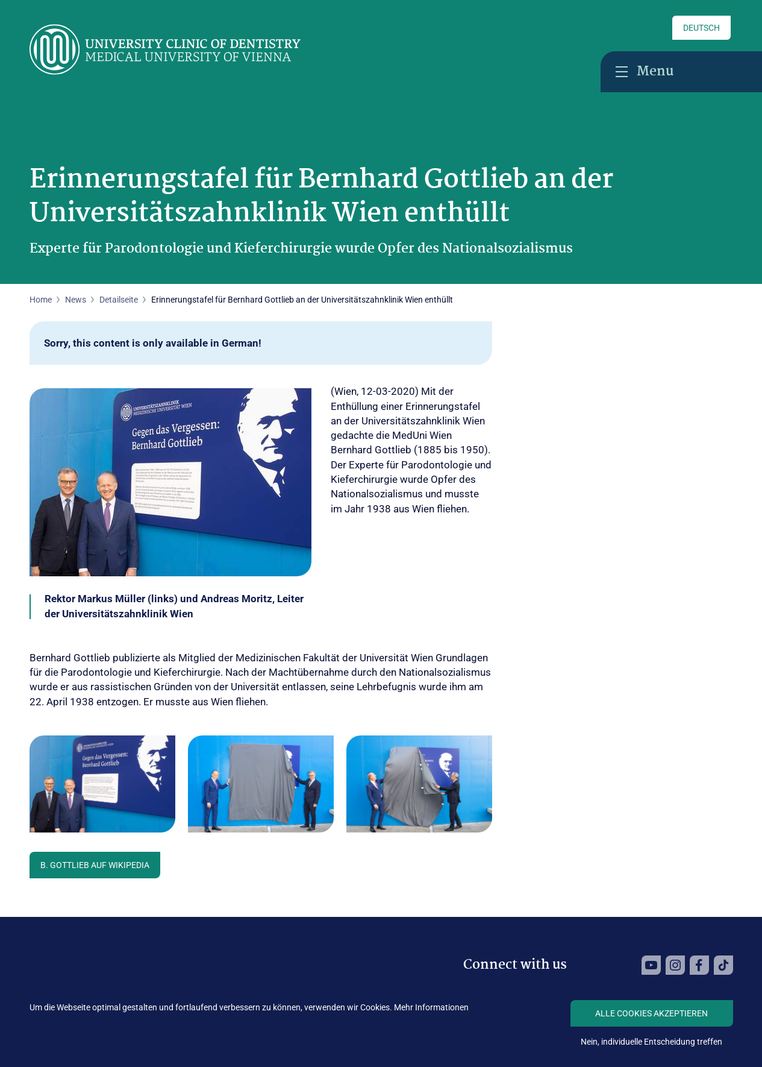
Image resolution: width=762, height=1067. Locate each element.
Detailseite (118, 299)
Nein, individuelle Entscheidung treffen (651, 1042)
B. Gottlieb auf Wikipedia (94, 865)
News (75, 299)
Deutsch (701, 28)
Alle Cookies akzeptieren (651, 1013)
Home (41, 299)
